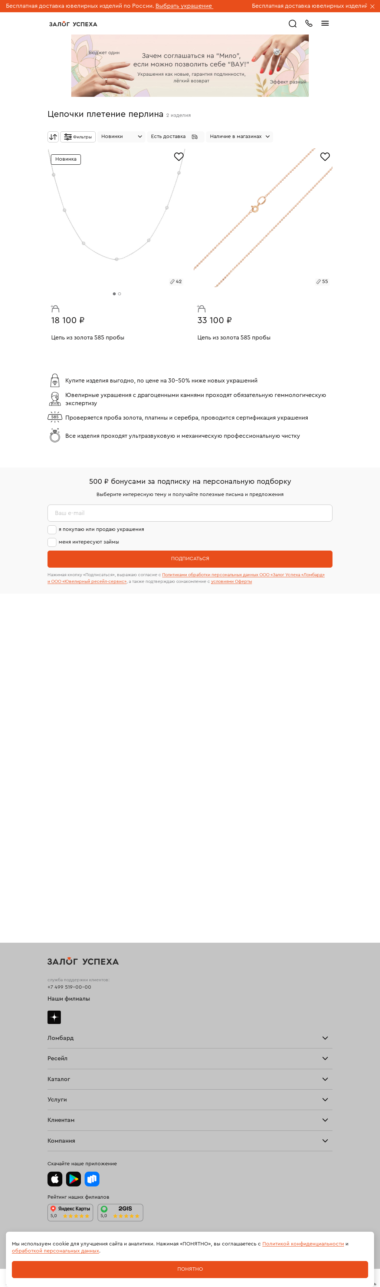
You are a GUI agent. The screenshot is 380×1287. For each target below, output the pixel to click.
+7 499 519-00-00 (69, 987)
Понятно (190, 1269)
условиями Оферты (231, 581)
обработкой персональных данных (55, 1251)
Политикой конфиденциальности (303, 1244)
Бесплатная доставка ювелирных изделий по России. (80, 6)
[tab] (114, 293)
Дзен (54, 1017)
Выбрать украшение (184, 6)
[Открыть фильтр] (78, 136)
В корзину (53, 306)
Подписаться (190, 558)
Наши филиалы (69, 999)
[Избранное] (178, 155)
